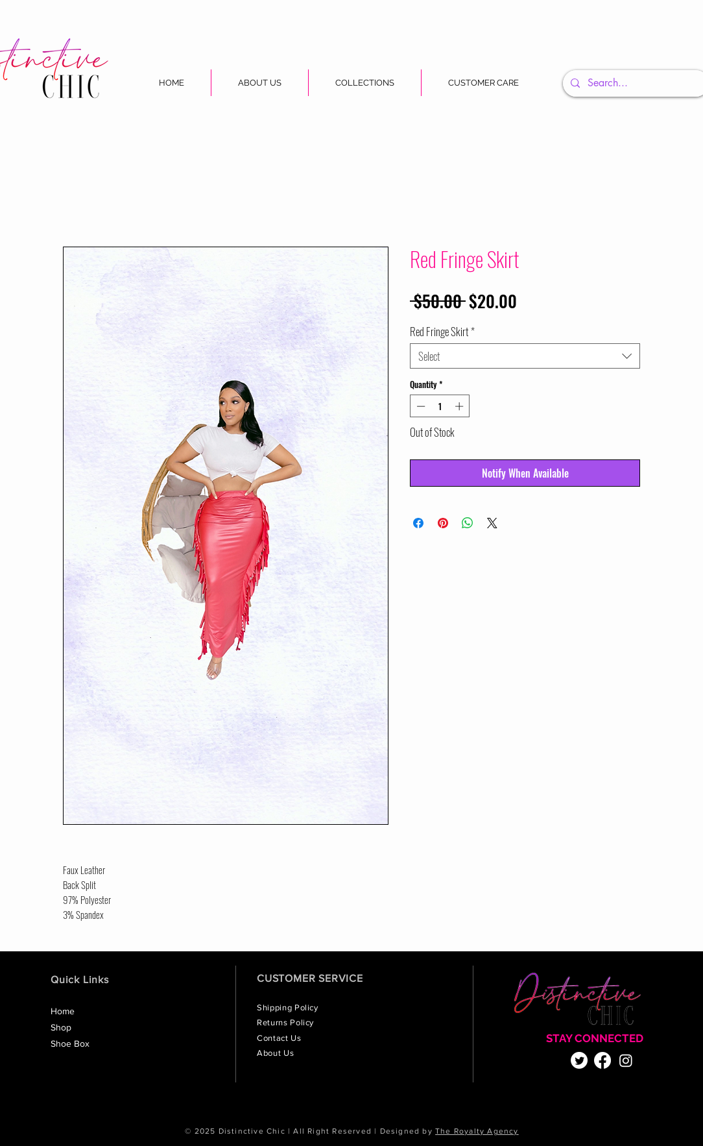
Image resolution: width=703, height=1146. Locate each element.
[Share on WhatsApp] (467, 523)
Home (63, 1011)
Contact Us (280, 1038)
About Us (276, 1053)
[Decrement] (419, 406)
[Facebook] (602, 1060)
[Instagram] (625, 1060)
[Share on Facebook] (418, 523)
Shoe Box (70, 1043)
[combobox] (525, 356)
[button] (365, 82)
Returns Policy (286, 1022)
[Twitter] (579, 1060)
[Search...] (635, 83)
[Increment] (460, 406)
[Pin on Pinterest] (443, 523)
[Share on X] (492, 523)
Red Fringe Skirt (442, 331)
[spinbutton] (440, 406)
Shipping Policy (288, 1007)
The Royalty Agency (477, 1131)
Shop (61, 1027)
